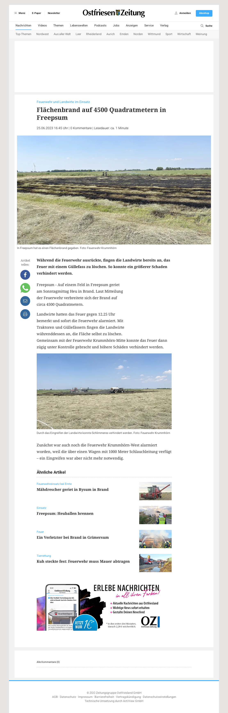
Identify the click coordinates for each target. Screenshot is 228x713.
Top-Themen (23, 34)
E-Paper (36, 13)
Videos (42, 25)
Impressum (85, 697)
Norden (138, 34)
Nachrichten (23, 25)
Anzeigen (132, 25)
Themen (58, 25)
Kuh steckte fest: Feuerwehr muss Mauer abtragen (83, 561)
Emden (124, 34)
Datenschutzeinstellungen (159, 697)
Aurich (110, 34)
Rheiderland (93, 34)
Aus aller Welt (62, 34)
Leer (78, 34)
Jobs (116, 25)
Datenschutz (68, 697)
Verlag (164, 25)
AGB (55, 697)
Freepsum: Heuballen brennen (65, 513)
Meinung (201, 34)
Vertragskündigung (128, 697)
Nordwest (42, 34)
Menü (19, 13)
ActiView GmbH (133, 701)
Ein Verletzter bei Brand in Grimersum (73, 537)
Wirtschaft (184, 34)
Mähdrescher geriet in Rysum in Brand (73, 489)
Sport (168, 34)
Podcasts (100, 25)
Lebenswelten (79, 25)
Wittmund (154, 34)
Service (149, 25)
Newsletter (54, 13)
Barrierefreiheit (104, 697)
